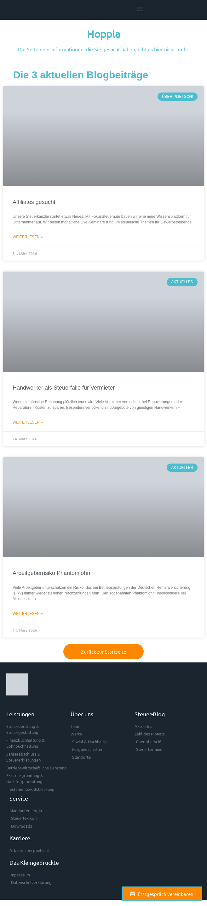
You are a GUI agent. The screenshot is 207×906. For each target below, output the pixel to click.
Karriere (19, 838)
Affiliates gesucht (34, 202)
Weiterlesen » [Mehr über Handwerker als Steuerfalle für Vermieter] (28, 422)
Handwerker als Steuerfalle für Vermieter (64, 388)
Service (18, 798)
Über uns (82, 714)
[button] (140, 8)
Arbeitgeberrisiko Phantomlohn (51, 573)
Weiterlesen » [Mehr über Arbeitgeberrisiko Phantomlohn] (28, 613)
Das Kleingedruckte (34, 862)
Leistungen (20, 714)
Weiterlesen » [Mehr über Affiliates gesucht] (28, 237)
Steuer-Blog (150, 714)
